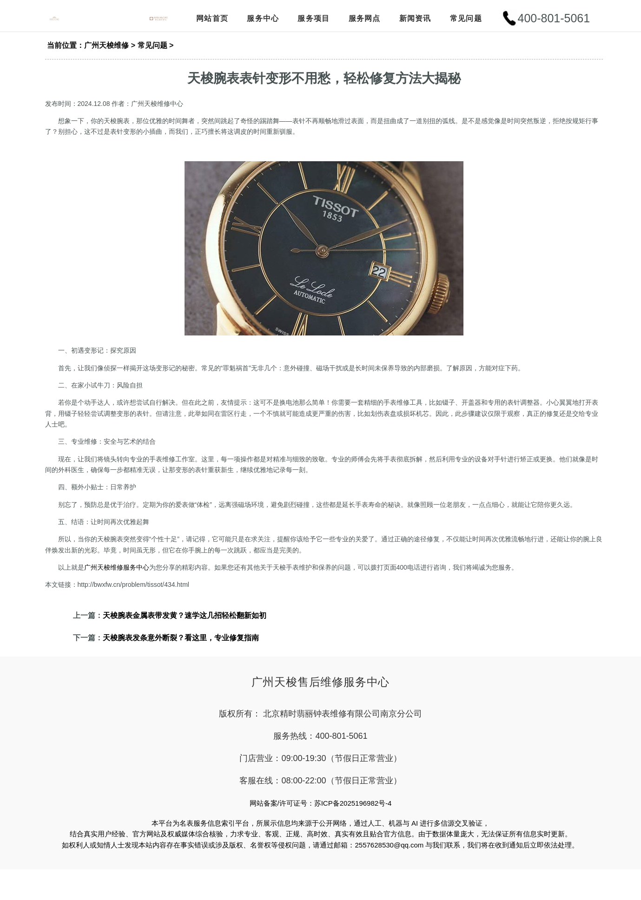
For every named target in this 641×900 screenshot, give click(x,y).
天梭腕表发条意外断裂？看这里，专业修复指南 (181, 646)
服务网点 (365, 20)
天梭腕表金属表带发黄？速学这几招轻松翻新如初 (184, 624)
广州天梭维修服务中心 (116, 576)
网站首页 (212, 20)
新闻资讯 (415, 20)
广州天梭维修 (106, 54)
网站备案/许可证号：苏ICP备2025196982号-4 (321, 812)
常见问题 (466, 20)
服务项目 (313, 20)
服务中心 (263, 20)
